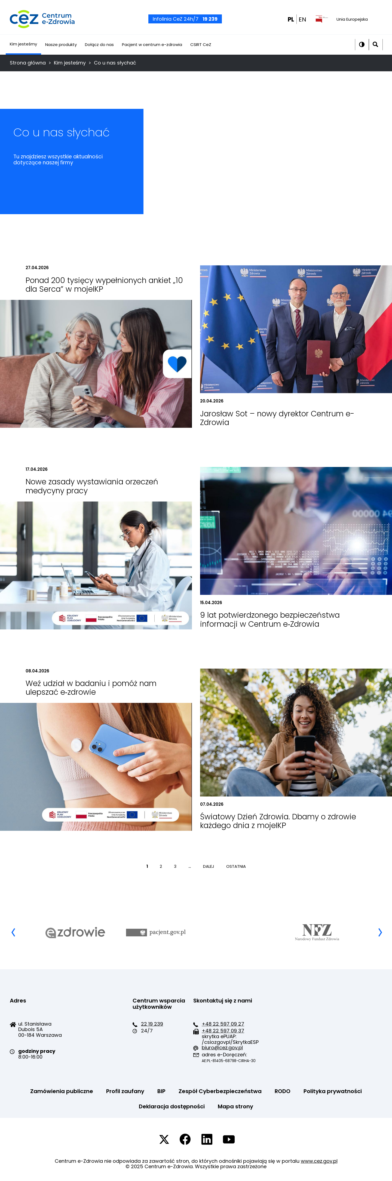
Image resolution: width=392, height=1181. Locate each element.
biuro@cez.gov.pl (222, 1047)
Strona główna (28, 62)
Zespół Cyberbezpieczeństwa (220, 1091)
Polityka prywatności (333, 1091)
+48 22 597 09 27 (223, 1023)
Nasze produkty (61, 51)
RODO (282, 1091)
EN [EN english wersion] (302, 22)
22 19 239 (152, 1023)
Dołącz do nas (99, 51)
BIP (161, 1091)
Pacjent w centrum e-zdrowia (152, 51)
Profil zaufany (125, 1091)
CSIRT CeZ (200, 51)
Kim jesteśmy (23, 50)
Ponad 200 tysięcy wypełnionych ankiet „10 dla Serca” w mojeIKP (104, 284)
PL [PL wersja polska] (291, 22)
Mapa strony (235, 1106)
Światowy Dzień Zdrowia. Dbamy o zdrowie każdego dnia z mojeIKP (278, 821)
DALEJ (209, 866)
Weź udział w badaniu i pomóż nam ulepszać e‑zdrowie (91, 687)
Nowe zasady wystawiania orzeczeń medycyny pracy (92, 486)
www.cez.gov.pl (319, 1161)
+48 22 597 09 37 (223, 1030)
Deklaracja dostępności (172, 1106)
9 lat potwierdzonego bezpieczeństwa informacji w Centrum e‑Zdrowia (270, 619)
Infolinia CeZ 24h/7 (185, 22)
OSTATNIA (236, 866)
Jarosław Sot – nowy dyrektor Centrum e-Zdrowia (277, 418)
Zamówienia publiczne (61, 1091)
